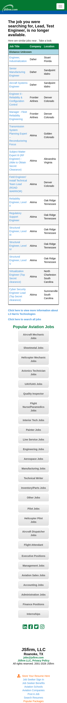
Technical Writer (33, 478)
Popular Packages (33, 701)
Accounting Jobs (33, 585)
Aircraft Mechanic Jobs (33, 336)
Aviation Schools (33, 686)
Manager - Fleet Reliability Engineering (18, 116)
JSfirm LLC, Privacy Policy (33, 660)
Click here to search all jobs (24, 319)
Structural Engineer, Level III (18, 231)
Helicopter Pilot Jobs (33, 520)
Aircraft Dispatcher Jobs (33, 533)
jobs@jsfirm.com (33, 657)
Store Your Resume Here (33, 676)
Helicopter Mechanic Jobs (33, 359)
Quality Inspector (33, 393)
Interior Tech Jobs (33, 420)
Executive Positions (33, 556)
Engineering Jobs (33, 449)
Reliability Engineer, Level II (18, 202)
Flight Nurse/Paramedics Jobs (33, 407)
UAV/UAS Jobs (33, 384)
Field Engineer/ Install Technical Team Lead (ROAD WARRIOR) (18, 184)
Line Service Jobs (33, 439)
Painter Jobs (33, 429)
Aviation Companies (33, 690)
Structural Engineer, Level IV (18, 246)
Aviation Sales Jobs (33, 575)
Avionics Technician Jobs (34, 372)
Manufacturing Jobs (33, 468)
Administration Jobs (33, 594)
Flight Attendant (33, 544)
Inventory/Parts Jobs (33, 487)
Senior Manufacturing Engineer (17, 72)
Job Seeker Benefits (33, 683)
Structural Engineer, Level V (18, 260)
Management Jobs (33, 565)
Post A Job (33, 694)
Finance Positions (33, 604)
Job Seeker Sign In (33, 679)
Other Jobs (33, 497)
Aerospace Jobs (33, 458)
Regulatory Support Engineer (15, 217)
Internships (33, 614)
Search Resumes (33, 697)
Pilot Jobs (33, 508)
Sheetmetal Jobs (33, 347)
